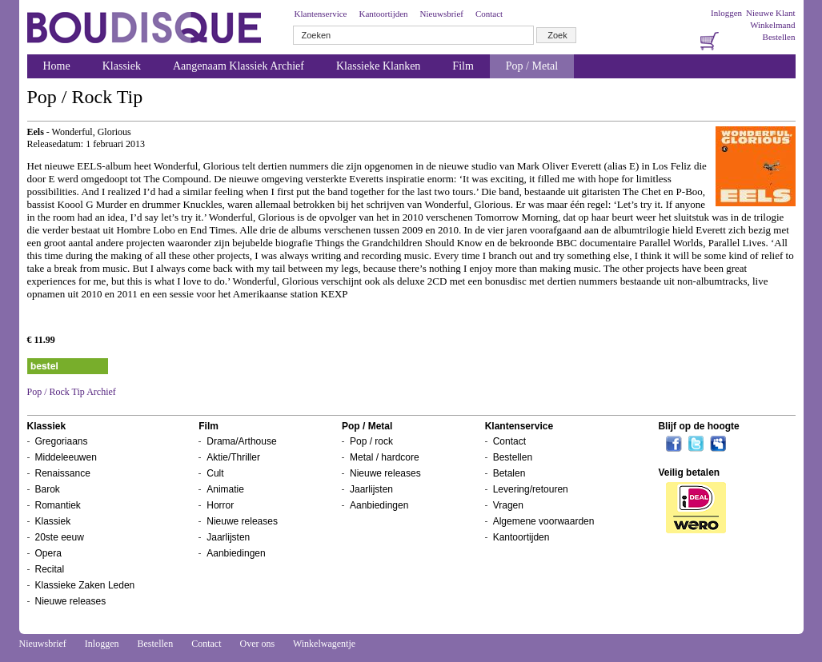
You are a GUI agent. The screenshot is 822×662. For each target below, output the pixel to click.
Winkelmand (772, 25)
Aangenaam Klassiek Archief (238, 66)
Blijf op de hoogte (698, 426)
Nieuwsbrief (441, 13)
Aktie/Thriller (233, 457)
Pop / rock (371, 441)
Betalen (509, 473)
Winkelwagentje (324, 643)
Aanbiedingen (236, 553)
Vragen (508, 505)
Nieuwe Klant (770, 13)
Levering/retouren (530, 489)
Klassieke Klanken (378, 66)
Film (462, 66)
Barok (47, 489)
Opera (48, 553)
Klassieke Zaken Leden (85, 585)
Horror (220, 505)
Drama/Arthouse (241, 441)
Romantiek (58, 505)
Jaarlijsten (228, 537)
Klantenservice (321, 13)
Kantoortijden (383, 13)
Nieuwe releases (70, 601)
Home (56, 66)
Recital (50, 569)
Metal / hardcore (384, 457)
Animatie (225, 489)
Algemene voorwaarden (544, 521)
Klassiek (121, 66)
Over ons (257, 643)
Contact (489, 13)
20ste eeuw (59, 537)
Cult (215, 473)
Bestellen (779, 37)
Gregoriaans (61, 441)
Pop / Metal (532, 66)
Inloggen (726, 13)
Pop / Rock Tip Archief (71, 391)
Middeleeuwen (66, 457)
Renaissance (62, 473)
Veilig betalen (689, 472)
